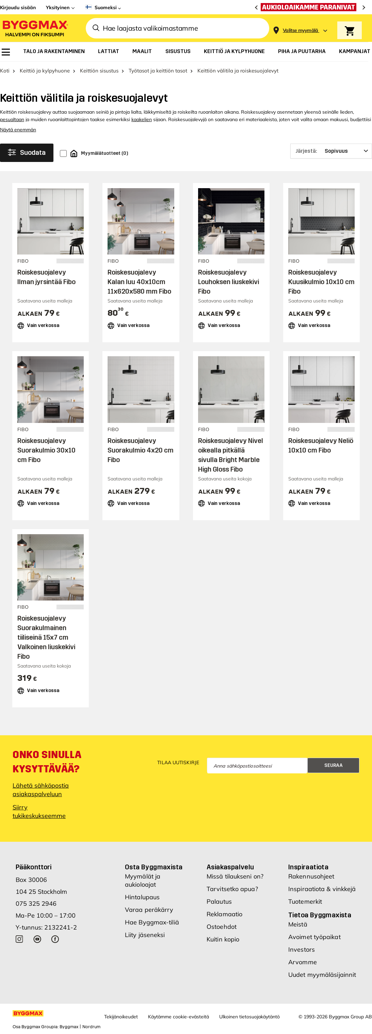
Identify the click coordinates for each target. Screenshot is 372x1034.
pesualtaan (12, 119)
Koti (5, 70)
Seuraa (333, 765)
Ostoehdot (222, 927)
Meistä (297, 924)
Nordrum (91, 1026)
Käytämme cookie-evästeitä (178, 1017)
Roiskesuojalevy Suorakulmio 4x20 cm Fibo (141, 450)
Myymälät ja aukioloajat (142, 880)
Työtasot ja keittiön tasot (158, 70)
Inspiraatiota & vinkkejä (322, 889)
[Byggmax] (34, 28)
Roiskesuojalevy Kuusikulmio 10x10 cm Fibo (321, 281)
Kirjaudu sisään (18, 7)
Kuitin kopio (223, 939)
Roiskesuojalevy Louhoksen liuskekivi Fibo (228, 281)
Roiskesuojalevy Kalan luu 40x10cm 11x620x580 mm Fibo (139, 281)
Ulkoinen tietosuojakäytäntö (249, 1017)
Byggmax (69, 1026)
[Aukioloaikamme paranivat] (310, 7)
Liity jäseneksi (145, 935)
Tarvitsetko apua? (232, 889)
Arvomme (302, 962)
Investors (301, 949)
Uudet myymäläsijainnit (322, 975)
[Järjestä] (331, 151)
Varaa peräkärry (149, 910)
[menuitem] (6, 52)
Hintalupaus (142, 897)
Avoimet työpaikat (314, 937)
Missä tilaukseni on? (235, 876)
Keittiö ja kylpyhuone (45, 70)
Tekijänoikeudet (121, 1017)
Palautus (219, 901)
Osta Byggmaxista (153, 867)
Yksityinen (57, 7)
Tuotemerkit (305, 901)
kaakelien (141, 119)
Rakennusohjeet (311, 876)
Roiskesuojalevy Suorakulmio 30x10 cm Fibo (46, 450)
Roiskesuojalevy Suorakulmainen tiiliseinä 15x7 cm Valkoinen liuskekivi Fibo (46, 637)
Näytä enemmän (18, 130)
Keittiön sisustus (99, 70)
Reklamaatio (224, 914)
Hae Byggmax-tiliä (152, 922)
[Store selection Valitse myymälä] (300, 30)
